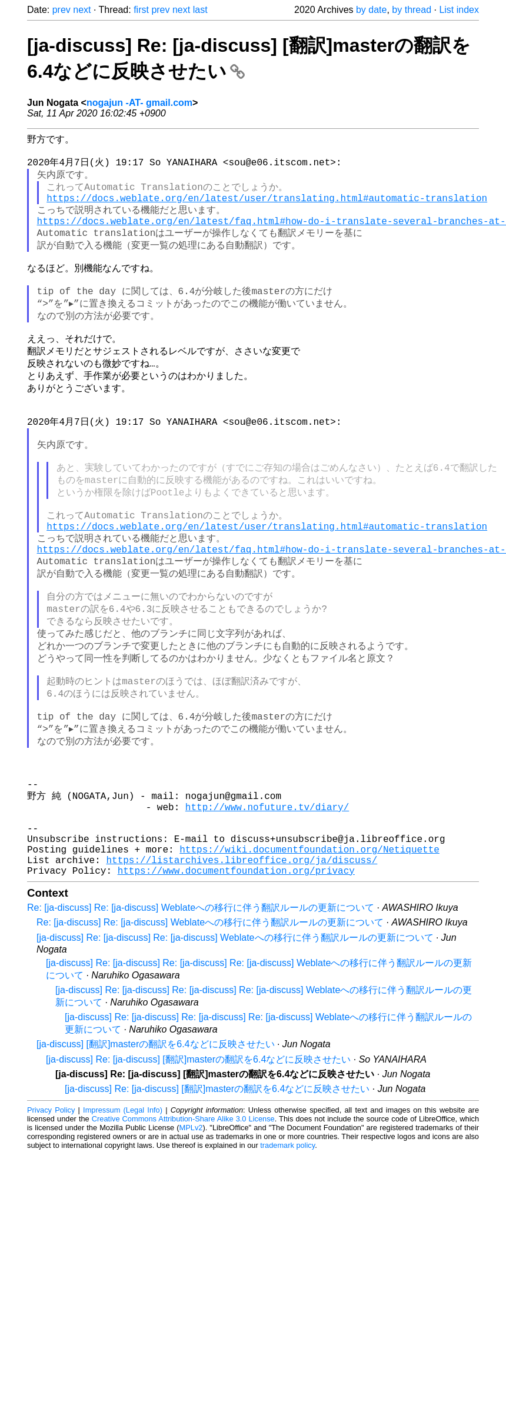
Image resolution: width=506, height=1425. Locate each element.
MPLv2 (191, 1234)
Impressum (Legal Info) (122, 1217)
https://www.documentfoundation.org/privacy (236, 977)
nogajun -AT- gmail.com (139, 103)
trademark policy (287, 1252)
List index (459, 10)
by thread (411, 10)
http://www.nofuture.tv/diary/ (267, 899)
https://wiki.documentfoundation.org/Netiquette (309, 951)
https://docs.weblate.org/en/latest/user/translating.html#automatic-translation (266, 207)
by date (371, 10)
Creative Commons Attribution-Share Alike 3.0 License (183, 1225)
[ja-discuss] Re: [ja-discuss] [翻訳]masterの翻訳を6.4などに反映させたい (198, 1166)
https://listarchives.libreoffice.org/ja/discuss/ (241, 964)
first (141, 10)
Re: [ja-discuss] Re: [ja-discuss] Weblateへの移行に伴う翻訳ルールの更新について (200, 1015)
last (200, 10)
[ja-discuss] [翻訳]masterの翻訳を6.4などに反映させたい (155, 1151)
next (82, 10)
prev (61, 10)
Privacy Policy (51, 1217)
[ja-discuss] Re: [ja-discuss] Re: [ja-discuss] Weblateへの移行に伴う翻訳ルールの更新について (235, 1045)
